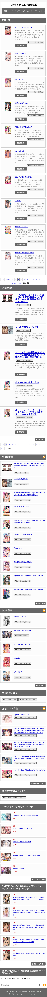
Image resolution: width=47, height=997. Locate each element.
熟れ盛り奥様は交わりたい (24, 253)
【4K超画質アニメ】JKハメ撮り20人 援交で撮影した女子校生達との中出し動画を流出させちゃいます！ (30, 298)
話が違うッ (19, 79)
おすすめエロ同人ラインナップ (25, 717)
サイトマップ (15, 11)
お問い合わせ (27, 11)
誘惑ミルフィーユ (21, 53)
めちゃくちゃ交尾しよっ (27, 382)
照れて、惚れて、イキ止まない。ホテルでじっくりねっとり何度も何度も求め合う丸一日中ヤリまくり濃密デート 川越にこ (29, 912)
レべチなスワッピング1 (26, 327)
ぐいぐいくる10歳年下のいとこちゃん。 (23, 828)
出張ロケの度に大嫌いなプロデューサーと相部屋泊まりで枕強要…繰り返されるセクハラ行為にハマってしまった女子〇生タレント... (28, 927)
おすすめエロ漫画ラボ (21, 991)
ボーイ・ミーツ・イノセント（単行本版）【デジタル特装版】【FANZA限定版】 (29, 412)
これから (18, 201)
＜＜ (2, 279)
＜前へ (8, 279)
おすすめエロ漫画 (23, 305)
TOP (5, 11)
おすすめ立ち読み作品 (35, 42)
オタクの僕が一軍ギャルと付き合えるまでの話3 (25, 815)
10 (39, 279)
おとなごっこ (20, 151)
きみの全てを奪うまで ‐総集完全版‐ (22, 842)
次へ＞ (14, 283)
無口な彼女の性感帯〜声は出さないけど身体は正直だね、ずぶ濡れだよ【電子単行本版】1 (30, 354)
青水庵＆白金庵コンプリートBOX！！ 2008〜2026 (26, 855)
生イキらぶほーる (21, 227)
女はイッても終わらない (23, 177)
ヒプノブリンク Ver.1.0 (23, 27)
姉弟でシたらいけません (19, 868)
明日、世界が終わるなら (23, 127)
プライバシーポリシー (32, 994)
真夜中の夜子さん (21, 103)
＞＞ (20, 283)
